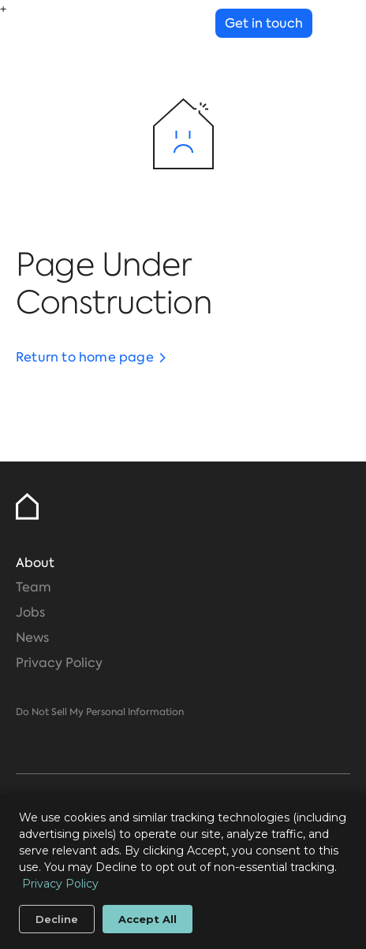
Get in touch (264, 23)
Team (33, 587)
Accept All (147, 919)
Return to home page (85, 357)
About (35, 562)
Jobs (30, 612)
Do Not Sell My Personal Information (100, 712)
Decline (56, 919)
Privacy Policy (59, 662)
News (32, 637)
